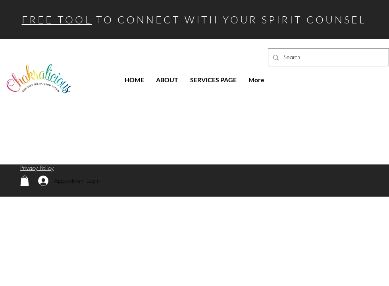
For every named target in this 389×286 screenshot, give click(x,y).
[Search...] (327, 57)
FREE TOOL (57, 20)
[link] (24, 181)
